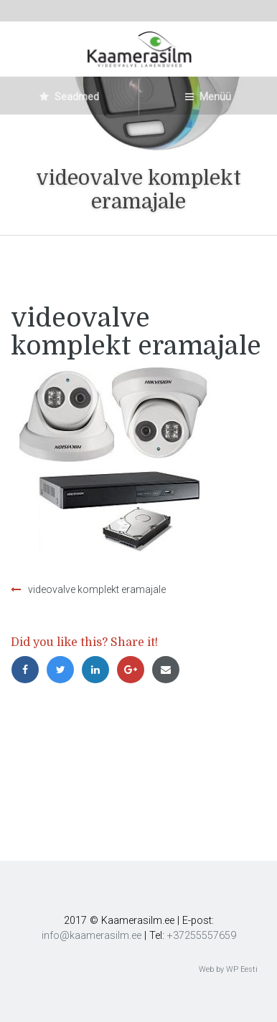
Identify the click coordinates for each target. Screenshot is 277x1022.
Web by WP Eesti (228, 969)
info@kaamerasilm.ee (91, 936)
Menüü (208, 96)
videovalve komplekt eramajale (97, 589)
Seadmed (69, 96)
